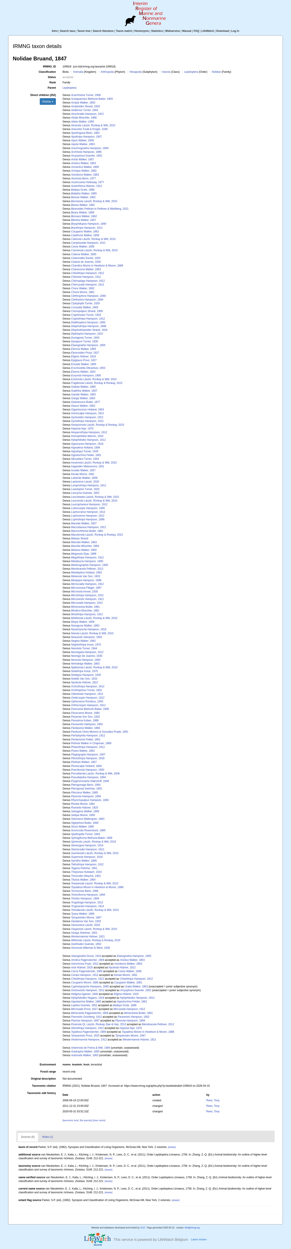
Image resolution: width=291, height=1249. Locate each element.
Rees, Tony (213, 1100)
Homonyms (141, 31)
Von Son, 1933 (85, 716)
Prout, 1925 (85, 1035)
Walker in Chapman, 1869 (91, 743)
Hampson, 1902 (86, 637)
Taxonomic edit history (41, 1093)
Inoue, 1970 (86, 644)
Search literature (103, 31)
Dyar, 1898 (83, 553)
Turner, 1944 (84, 110)
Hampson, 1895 (88, 508)
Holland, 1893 (87, 409)
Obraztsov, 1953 (88, 368)
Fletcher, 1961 (84, 868)
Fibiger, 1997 (86, 587)
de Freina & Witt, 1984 (90, 1047)
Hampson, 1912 (87, 113)
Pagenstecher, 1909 (87, 960)
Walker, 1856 (82, 121)
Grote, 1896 (82, 189)
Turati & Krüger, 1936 (89, 129)
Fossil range (48, 1071)
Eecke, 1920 (85, 258)
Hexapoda (136, 71)
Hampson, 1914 (87, 845)
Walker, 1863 (83, 102)
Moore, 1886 (84, 982)
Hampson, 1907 (86, 136)
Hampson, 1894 (89, 148)
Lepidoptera (191, 71)
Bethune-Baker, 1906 (90, 709)
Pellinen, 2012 (87, 568)
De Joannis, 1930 (86, 655)
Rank (52, 82)
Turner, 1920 (85, 489)
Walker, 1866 (82, 212)
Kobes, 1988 (85, 720)
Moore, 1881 (82, 292)
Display (47, 101)
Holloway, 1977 (87, 182)
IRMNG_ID (49, 66)
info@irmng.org (192, 1227)
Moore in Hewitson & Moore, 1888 (97, 265)
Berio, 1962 (85, 132)
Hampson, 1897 (85, 1020)
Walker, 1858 (82, 140)
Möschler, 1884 (85, 546)
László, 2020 (85, 481)
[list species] (86, 1120)
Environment (48, 1064)
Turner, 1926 (84, 451)
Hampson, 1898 (88, 326)
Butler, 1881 (87, 531)
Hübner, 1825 (84, 807)
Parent (52, 87)
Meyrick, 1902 (86, 875)
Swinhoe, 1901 (84, 932)
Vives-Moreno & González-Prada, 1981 (99, 731)
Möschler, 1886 (84, 117)
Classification (47, 71)
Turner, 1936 (84, 341)
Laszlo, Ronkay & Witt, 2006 (95, 773)
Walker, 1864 (83, 879)
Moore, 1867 (86, 917)
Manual (186, 31)
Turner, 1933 (86, 314)
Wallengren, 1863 (87, 818)
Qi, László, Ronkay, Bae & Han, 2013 (98, 1024)
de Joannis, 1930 (86, 261)
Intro (55, 31)
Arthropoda (107, 71)
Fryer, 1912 (84, 963)
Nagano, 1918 (87, 997)
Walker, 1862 (84, 170)
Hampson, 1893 (90, 800)
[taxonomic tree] (70, 1120)
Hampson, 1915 (87, 333)
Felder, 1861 (86, 455)
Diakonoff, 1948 (90, 781)
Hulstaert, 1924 (86, 872)
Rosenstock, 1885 (88, 830)
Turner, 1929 (85, 303)
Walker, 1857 (82, 159)
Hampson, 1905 (88, 345)
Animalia (78, 71)
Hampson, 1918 (87, 443)
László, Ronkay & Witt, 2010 (93, 125)
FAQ (196, 31)
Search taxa (67, 31)
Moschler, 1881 (85, 610)
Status (52, 77)
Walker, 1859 (84, 477)
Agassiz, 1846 (84, 994)
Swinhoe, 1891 (86, 788)
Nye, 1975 (82, 428)
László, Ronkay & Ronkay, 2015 (97, 383)
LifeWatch (207, 31)
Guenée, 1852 (86, 155)
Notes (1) (47, 1136)
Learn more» (199, 1239)
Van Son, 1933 (85, 576)
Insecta (166, 71)
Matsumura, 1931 (87, 466)
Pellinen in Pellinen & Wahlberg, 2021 (99, 208)
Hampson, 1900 (88, 322)
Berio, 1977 (83, 178)
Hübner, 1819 (83, 356)
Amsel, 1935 (84, 591)
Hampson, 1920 (86, 674)
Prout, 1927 (85, 352)
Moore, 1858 (83, 815)
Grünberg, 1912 (86, 1016)
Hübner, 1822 (84, 682)
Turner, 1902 (86, 690)
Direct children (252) (43, 95)
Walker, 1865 (85, 167)
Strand (79, 538)
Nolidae (216, 71)
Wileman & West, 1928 (90, 947)
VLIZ (142, 1227)
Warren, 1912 (86, 186)
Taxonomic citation (44, 1085)
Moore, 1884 (85, 713)
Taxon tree (84, 31)
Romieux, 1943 (87, 701)
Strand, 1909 (87, 311)
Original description (43, 1078)
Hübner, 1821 (88, 936)
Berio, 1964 (85, 784)
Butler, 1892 (85, 822)
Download (222, 31)
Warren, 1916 (87, 436)
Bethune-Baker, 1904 (92, 98)
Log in (235, 31)
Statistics (157, 31)
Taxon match (124, 31)
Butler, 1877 (85, 402)
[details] (172, 1147)
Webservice (172, 31)
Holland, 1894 (85, 447)
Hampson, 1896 (86, 151)
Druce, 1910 (86, 956)
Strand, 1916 (89, 329)
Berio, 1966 (84, 891)
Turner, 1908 (86, 95)
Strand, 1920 (85, 106)
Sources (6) (28, 1136)
